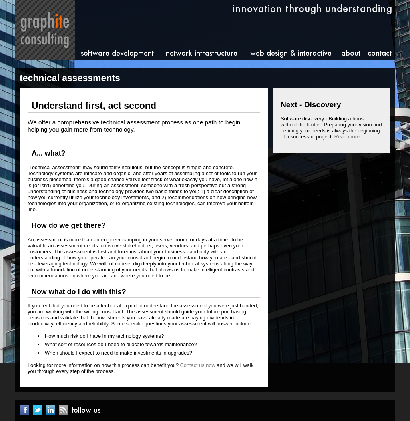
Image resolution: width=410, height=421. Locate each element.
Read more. (347, 137)
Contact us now (197, 365)
